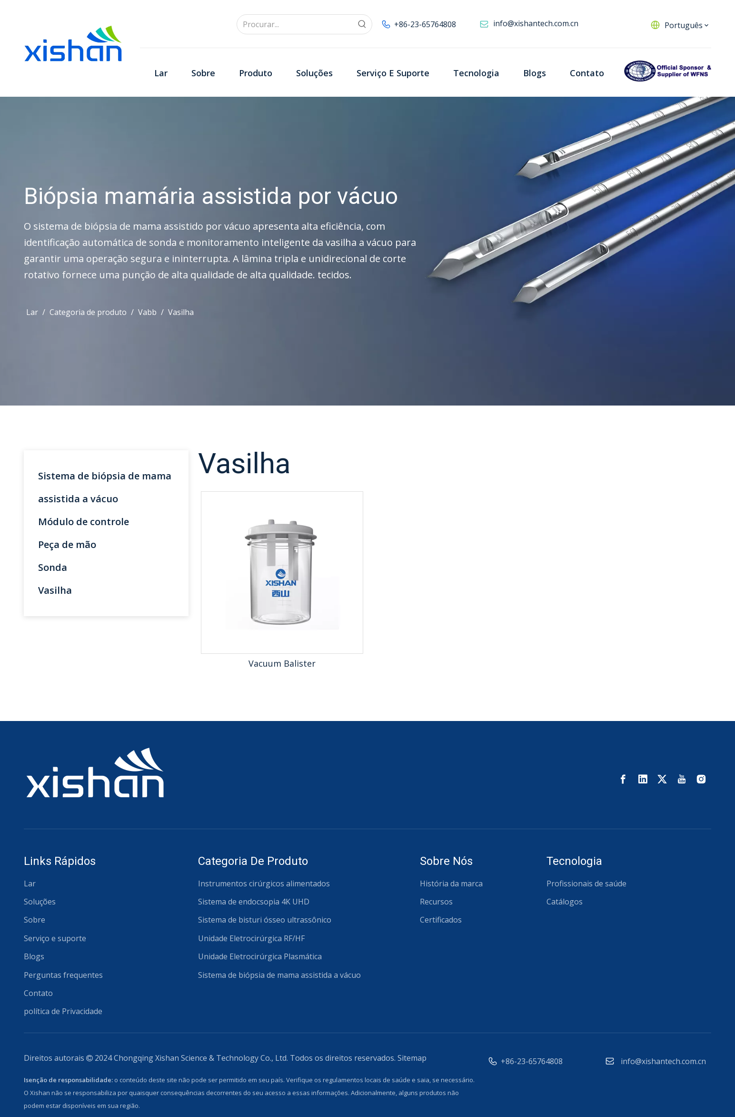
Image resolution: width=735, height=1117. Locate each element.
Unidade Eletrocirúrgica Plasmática (260, 956)
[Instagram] (701, 779)
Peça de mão (67, 544)
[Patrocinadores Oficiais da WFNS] (667, 71)
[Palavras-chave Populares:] (362, 24)
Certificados (441, 919)
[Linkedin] (642, 779)
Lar (30, 883)
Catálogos (564, 901)
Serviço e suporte (55, 938)
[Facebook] (623, 779)
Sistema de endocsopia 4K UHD (253, 901)
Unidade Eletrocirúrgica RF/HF (251, 938)
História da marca (451, 883)
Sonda (52, 567)
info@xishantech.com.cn (535, 23)
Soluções (40, 901)
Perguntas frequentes (63, 975)
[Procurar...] (295, 24)
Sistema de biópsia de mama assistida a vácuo (279, 975)
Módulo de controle (83, 521)
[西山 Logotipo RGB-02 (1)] (94, 771)
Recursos (436, 901)
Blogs (34, 956)
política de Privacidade (63, 1011)
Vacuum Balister (282, 663)
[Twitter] (662, 779)
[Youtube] (681, 779)
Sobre (34, 919)
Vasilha (55, 590)
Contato (38, 993)
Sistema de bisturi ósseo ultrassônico (264, 919)
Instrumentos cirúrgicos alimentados (264, 883)
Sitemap (412, 1058)
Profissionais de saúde (586, 883)
